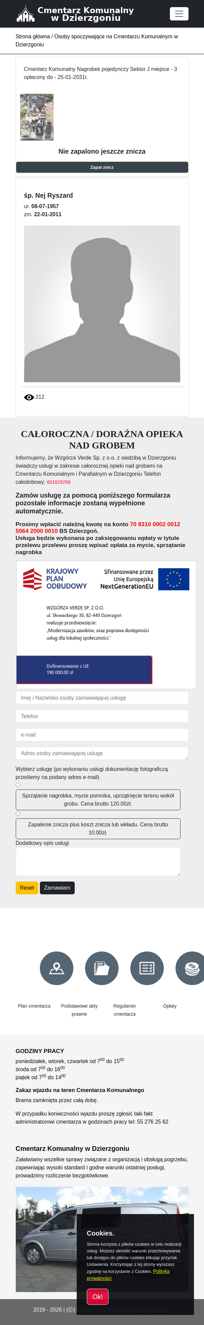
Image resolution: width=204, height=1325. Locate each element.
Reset (27, 888)
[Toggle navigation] (179, 14)
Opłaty (170, 1006)
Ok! (97, 1296)
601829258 (58, 482)
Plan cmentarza (34, 1006)
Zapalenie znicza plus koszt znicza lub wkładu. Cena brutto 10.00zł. (98, 828)
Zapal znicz (102, 167)
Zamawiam (57, 888)
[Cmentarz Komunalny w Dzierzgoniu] (83, 14)
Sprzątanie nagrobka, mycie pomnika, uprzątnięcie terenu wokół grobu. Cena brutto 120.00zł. (98, 800)
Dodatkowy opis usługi (42, 843)
